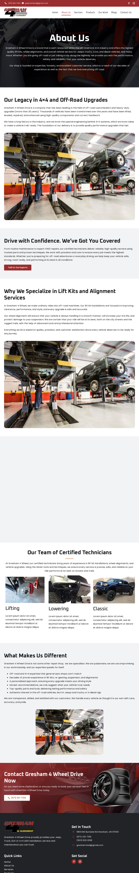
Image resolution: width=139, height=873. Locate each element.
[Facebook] (74, 861)
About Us (9, 865)
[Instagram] (80, 861)
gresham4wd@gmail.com (36, 3)
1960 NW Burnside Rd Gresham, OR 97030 (98, 831)
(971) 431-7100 (14, 3)
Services (8, 869)
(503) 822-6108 (84, 840)
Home (7, 861)
